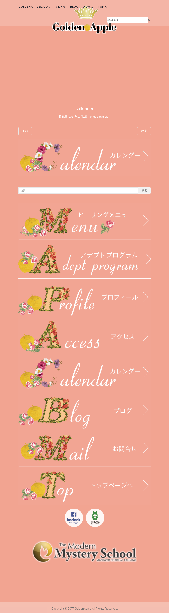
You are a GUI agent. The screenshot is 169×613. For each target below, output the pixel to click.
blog (74, 6)
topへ (102, 6)
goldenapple (100, 116)
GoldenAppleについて (34, 6)
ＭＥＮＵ (60, 6)
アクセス (88, 6)
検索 (144, 190)
